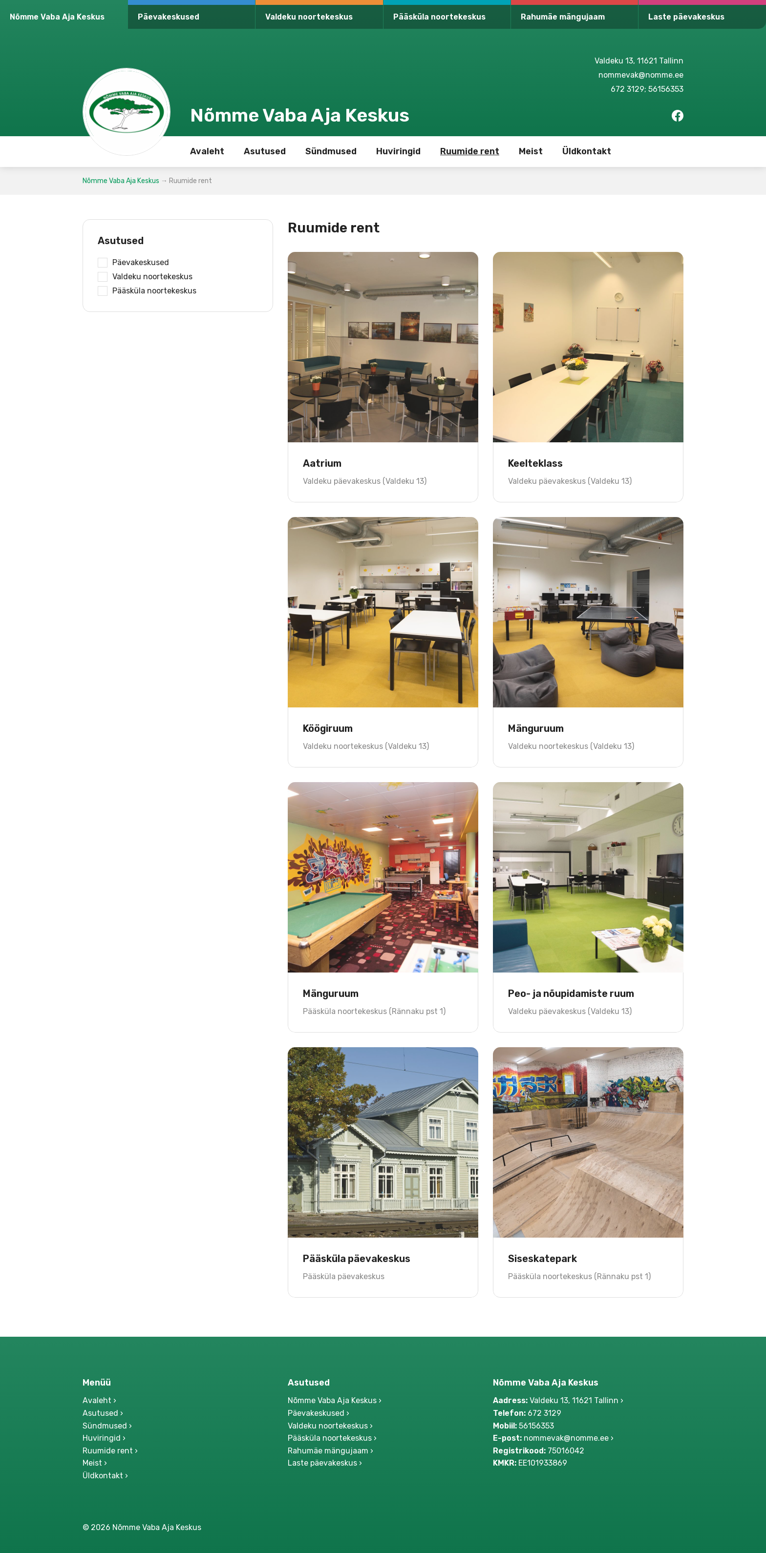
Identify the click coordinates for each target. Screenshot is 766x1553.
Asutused (265, 151)
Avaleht (207, 151)
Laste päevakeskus (686, 16)
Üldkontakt (586, 151)
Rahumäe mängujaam (563, 16)
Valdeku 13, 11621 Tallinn (639, 60)
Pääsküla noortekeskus (439, 16)
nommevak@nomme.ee (640, 75)
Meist (531, 151)
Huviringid (398, 151)
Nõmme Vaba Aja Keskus (57, 16)
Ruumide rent (469, 151)
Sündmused (331, 151)
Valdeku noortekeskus (309, 16)
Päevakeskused (168, 16)
